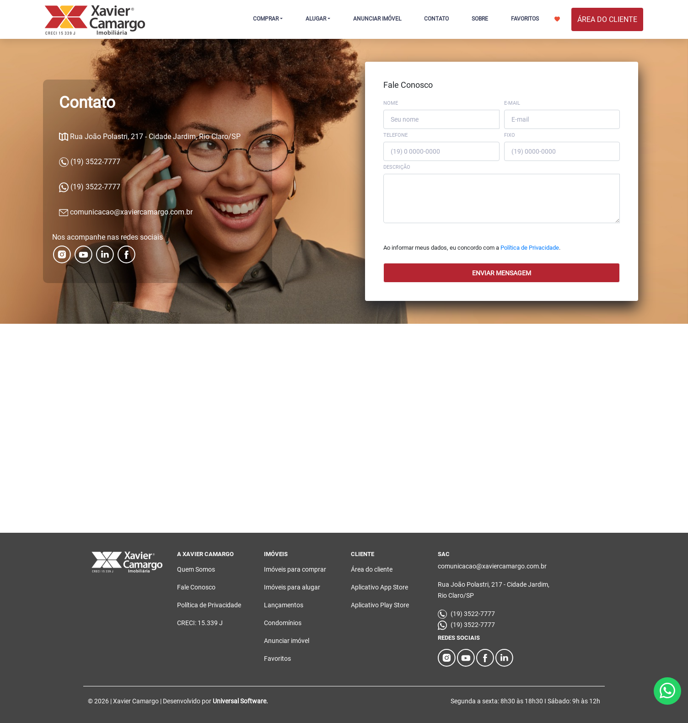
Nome (390, 103)
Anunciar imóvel (286, 640)
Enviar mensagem (501, 273)
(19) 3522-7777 (89, 161)
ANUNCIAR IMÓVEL (377, 19)
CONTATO (436, 19)
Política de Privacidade (529, 247)
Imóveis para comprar (295, 569)
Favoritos (277, 658)
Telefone (395, 135)
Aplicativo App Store (379, 587)
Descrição (396, 167)
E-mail (512, 103)
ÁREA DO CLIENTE (607, 19)
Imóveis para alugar (292, 587)
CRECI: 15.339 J (200, 623)
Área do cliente (371, 569)
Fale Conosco (196, 587)
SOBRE (480, 19)
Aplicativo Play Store (380, 605)
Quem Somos (196, 569)
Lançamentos (283, 605)
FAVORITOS (535, 19)
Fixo (509, 135)
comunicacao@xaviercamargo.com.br (126, 212)
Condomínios (282, 623)
